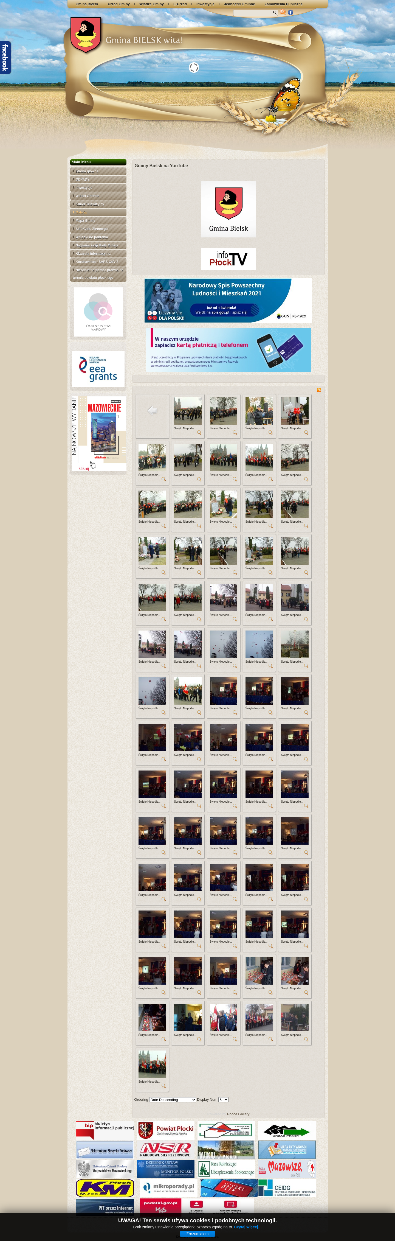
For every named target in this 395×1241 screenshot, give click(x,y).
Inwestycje (205, 4)
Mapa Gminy (85, 221)
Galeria (81, 212)
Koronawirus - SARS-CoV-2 (97, 262)
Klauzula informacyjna (93, 254)
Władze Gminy (151, 4)
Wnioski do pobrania (92, 237)
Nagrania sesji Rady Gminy (97, 245)
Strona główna (87, 171)
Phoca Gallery (238, 1114)
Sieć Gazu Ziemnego (92, 229)
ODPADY (82, 179)
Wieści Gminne (87, 196)
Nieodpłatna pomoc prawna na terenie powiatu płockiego (98, 274)
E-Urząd (180, 4)
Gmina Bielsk (87, 4)
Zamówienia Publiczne (284, 4)
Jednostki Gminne (239, 4)
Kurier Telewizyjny (90, 204)
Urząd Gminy (119, 4)
